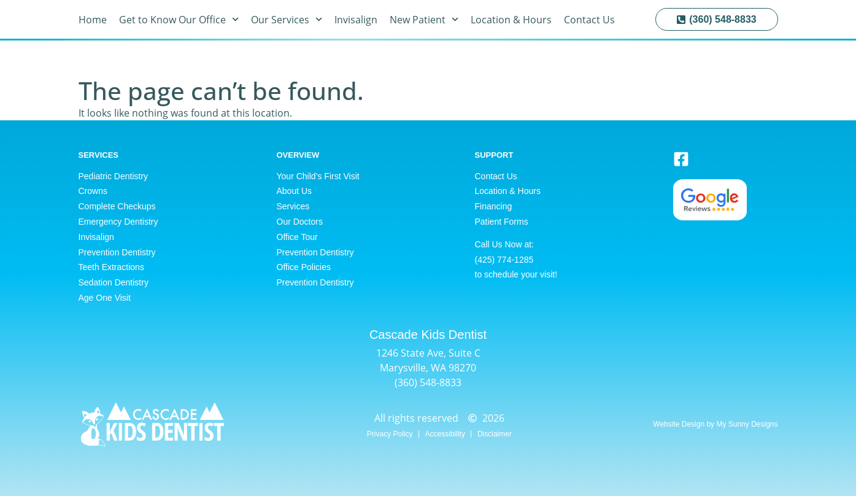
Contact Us (589, 19)
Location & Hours (511, 19)
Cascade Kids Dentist (428, 334)
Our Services (286, 19)
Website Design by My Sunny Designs (715, 424)
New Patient (424, 19)
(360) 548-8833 (428, 382)
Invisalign (355, 19)
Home (93, 19)
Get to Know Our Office (179, 19)
